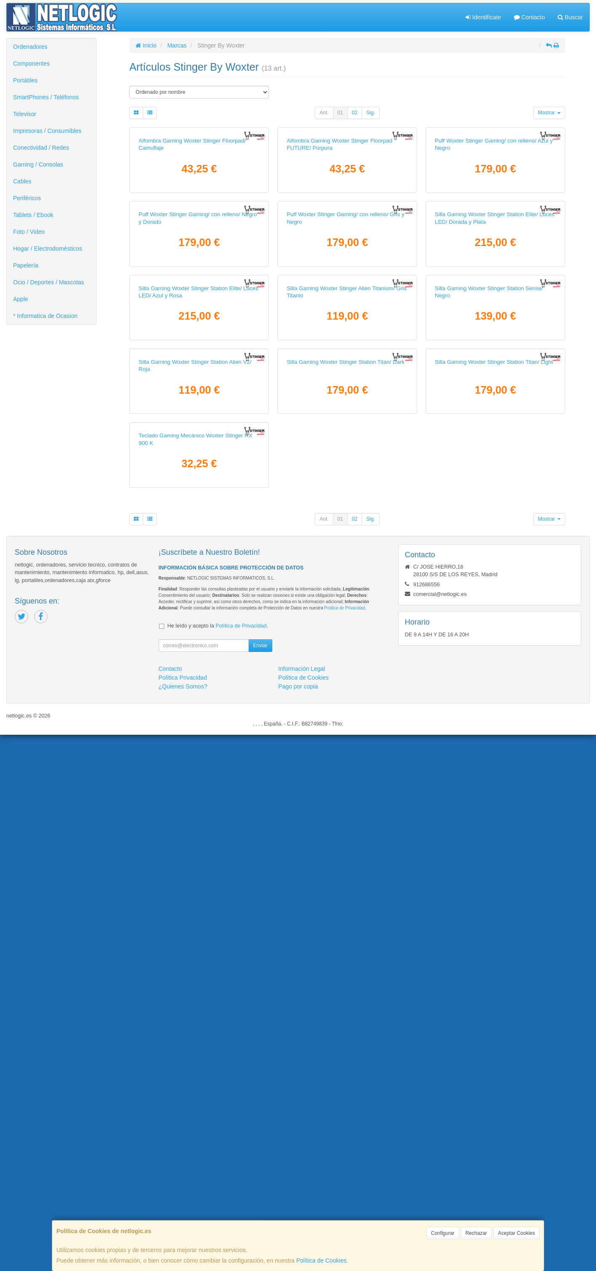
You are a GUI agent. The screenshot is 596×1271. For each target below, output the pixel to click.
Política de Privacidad (344, 1144)
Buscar (570, 17)
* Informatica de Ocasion (45, 315)
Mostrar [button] (549, 113)
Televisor (24, 114)
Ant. (323, 113)
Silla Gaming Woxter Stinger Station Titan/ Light (494, 791)
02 (354, 113)
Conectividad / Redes (41, 147)
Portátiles (25, 80)
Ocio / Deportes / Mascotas (48, 282)
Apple (20, 299)
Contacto (529, 17)
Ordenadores (30, 46)
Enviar (260, 1182)
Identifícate (483, 17)
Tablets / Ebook (33, 215)
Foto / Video (29, 231)
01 (340, 113)
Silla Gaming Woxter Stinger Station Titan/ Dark (345, 791)
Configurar (443, 1233)
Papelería (25, 265)
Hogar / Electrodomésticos (47, 248)
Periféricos (27, 198)
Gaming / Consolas (38, 164)
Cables (22, 181)
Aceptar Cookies (516, 1233)
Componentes (31, 63)
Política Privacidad (183, 1213)
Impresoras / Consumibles (47, 130)
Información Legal (301, 1205)
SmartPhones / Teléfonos (46, 97)
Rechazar (476, 1233)
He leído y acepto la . (218, 1162)
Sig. (370, 113)
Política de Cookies (321, 1260)
